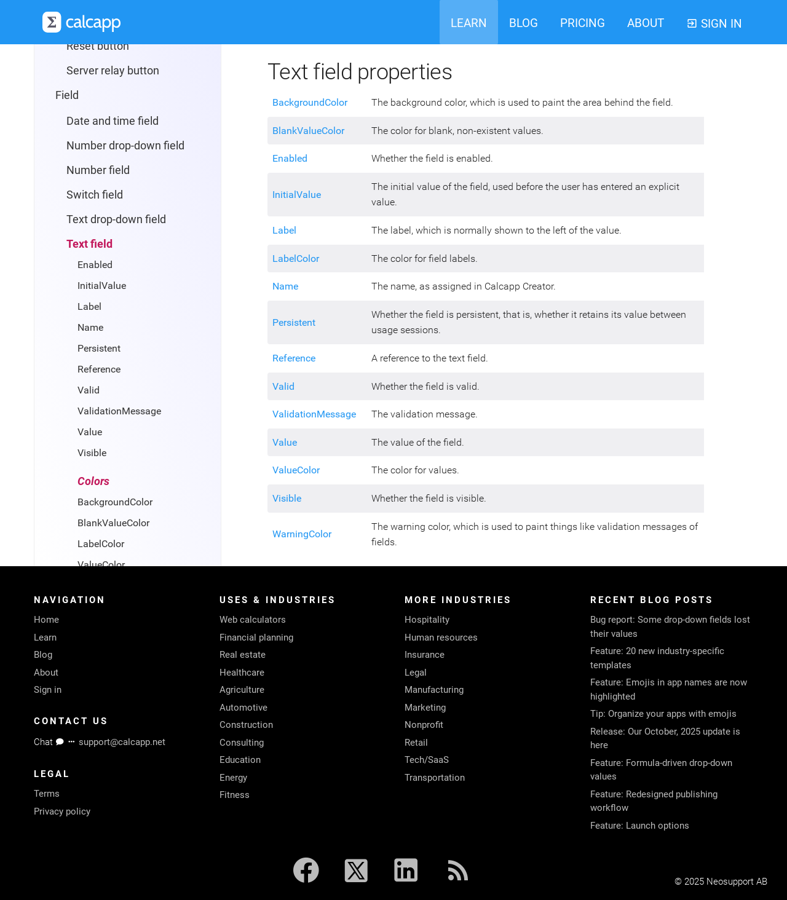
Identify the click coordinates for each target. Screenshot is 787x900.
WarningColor (301, 534)
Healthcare (241, 672)
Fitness (234, 794)
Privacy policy (62, 811)
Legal (416, 672)
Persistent (99, 348)
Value (89, 432)
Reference (99, 369)
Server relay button (112, 70)
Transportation (435, 777)
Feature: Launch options (639, 825)
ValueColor (101, 564)
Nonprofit (424, 724)
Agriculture (241, 689)
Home (46, 619)
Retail (416, 742)
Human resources (441, 637)
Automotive (243, 707)
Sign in (47, 689)
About (46, 672)
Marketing (425, 707)
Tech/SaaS (427, 759)
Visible (91, 453)
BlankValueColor (113, 523)
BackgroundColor (114, 502)
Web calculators (252, 619)
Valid (88, 390)
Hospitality (427, 619)
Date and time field (112, 120)
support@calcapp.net (122, 742)
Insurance (425, 654)
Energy (233, 777)
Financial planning (256, 637)
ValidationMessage (119, 411)
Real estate (242, 654)
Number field (98, 170)
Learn (45, 637)
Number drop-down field (125, 145)
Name (90, 327)
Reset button (97, 45)
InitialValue (101, 285)
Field (67, 95)
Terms (47, 793)
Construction (246, 724)
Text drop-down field (116, 219)
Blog (43, 654)
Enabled (95, 264)
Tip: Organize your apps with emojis (663, 713)
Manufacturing (434, 689)
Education (240, 759)
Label (89, 306)
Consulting (241, 742)
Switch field (94, 194)
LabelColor (100, 544)
